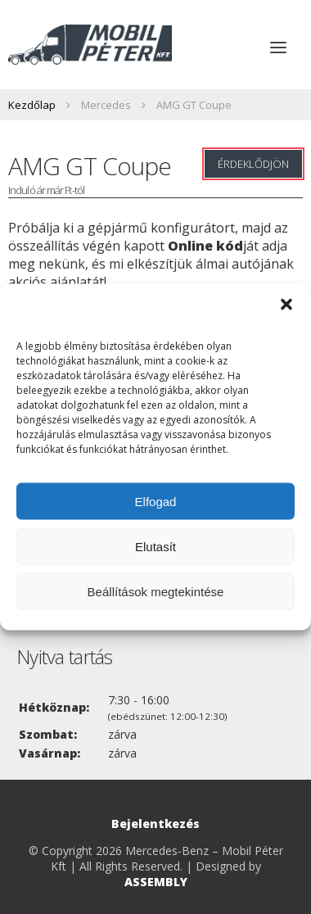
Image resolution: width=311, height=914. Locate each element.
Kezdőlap (32, 104)
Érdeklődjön (253, 163)
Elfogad (156, 501)
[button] (286, 304)
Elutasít (155, 546)
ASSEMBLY (155, 881)
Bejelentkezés (155, 823)
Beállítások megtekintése (156, 591)
